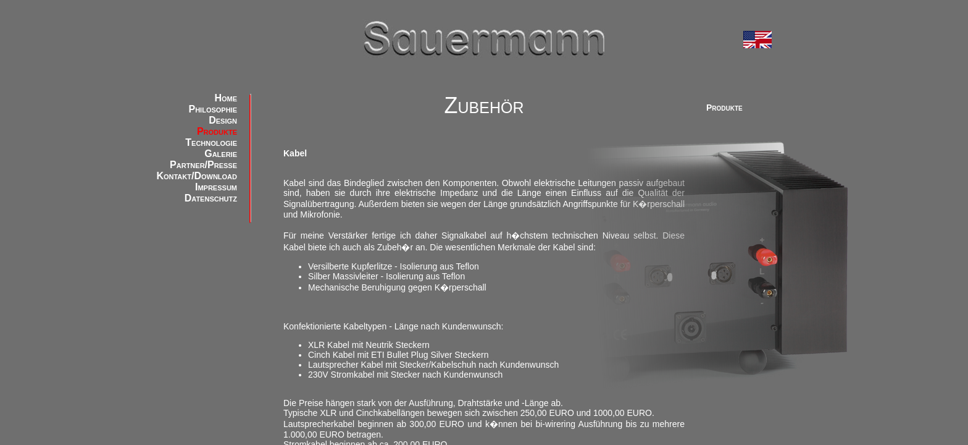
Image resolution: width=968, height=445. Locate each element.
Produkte (217, 131)
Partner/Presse (203, 164)
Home (225, 98)
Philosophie (212, 109)
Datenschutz (211, 198)
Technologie (211, 142)
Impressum (216, 187)
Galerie (220, 153)
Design (223, 120)
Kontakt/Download (196, 176)
